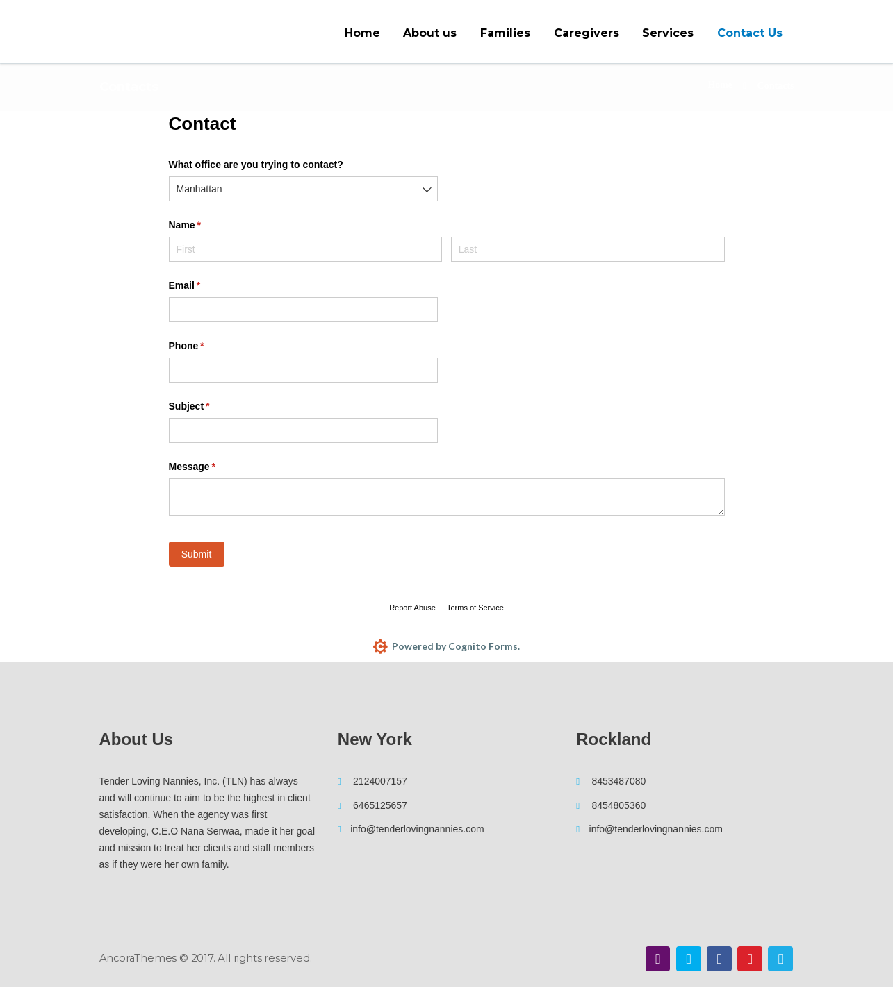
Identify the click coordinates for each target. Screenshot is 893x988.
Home (719, 86)
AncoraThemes (139, 957)
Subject (209, 407)
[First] (306, 249)
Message (212, 467)
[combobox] (304, 188)
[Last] (588, 249)
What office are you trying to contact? (256, 164)
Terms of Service (475, 607)
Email (204, 286)
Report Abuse (412, 607)
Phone (206, 346)
